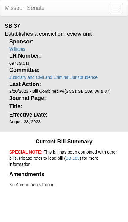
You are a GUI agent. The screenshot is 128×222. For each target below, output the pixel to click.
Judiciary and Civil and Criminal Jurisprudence (53, 77)
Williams (17, 49)
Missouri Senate (25, 8)
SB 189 (73, 158)
